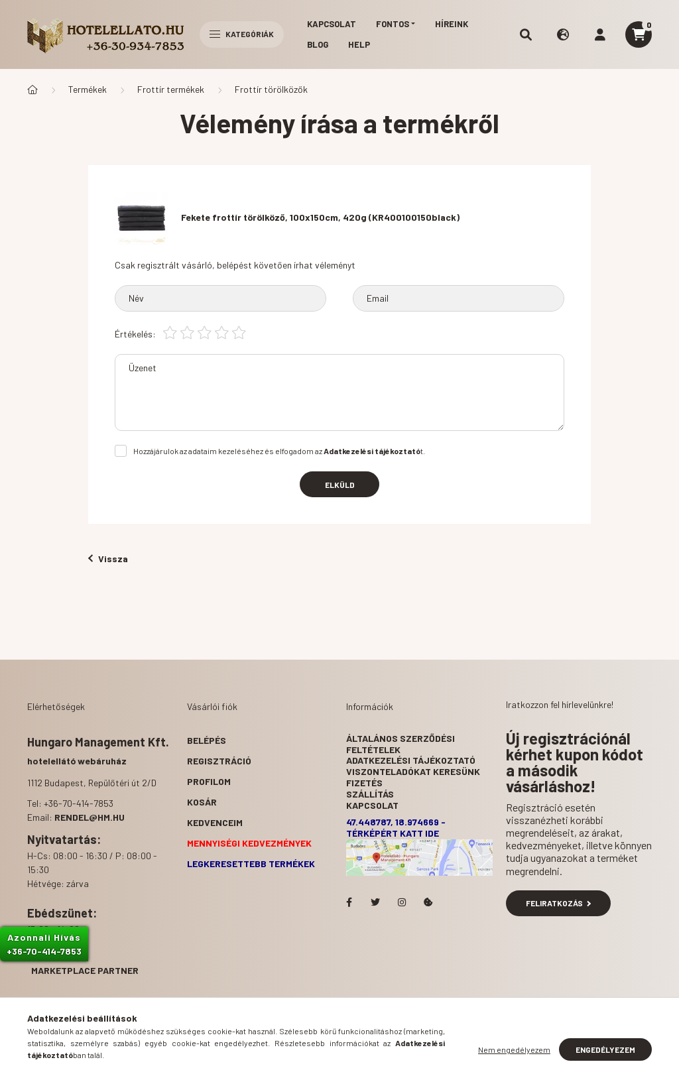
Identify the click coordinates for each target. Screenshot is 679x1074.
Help (359, 44)
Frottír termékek (170, 89)
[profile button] (600, 34)
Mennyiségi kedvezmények (249, 843)
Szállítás (370, 794)
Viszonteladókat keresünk (413, 771)
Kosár (202, 801)
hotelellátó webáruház (77, 760)
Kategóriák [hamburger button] (242, 33)
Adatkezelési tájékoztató (410, 760)
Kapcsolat (331, 24)
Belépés (206, 740)
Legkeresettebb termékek (251, 863)
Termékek (87, 89)
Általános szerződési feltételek (400, 744)
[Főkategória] (32, 89)
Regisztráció (219, 760)
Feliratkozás (558, 903)
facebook (349, 902)
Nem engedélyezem (514, 1049)
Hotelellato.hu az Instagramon (402, 902)
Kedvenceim (215, 822)
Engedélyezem (605, 1049)
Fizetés (364, 782)
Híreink (451, 24)
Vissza (108, 558)
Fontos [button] (392, 24)
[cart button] (638, 34)
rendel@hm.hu (89, 817)
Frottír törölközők (271, 89)
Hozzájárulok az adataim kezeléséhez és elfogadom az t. (279, 450)
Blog (317, 44)
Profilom (209, 781)
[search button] (526, 34)
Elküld (340, 484)
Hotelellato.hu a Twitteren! (375, 902)
